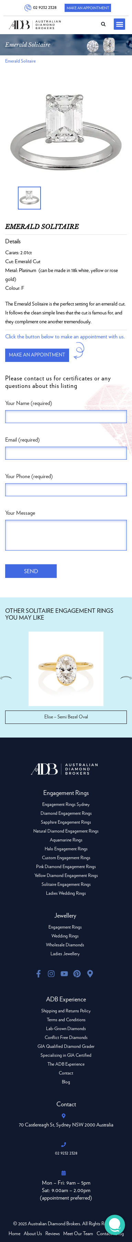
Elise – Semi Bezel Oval (66, 717)
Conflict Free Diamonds (66, 1038)
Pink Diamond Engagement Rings (66, 867)
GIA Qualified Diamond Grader (66, 1046)
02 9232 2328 (45, 7)
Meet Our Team (78, 1233)
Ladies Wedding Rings (66, 893)
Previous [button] (6, 677)
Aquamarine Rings (66, 840)
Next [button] (126, 677)
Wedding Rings (65, 936)
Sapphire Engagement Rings (66, 822)
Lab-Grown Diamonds (66, 1029)
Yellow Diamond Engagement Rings (66, 876)
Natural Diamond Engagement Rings (66, 831)
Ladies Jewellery (65, 954)
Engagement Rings (65, 927)
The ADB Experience (66, 1064)
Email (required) (22, 440)
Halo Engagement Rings (66, 849)
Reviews (52, 1233)
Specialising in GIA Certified (66, 1055)
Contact (66, 1073)
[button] (119, 24)
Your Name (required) (28, 403)
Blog (66, 1082)
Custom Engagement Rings (66, 858)
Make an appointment (37, 355)
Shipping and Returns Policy (66, 1011)
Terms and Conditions (66, 1020)
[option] (66, 135)
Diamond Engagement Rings (66, 813)
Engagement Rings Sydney (66, 804)
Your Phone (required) (29, 476)
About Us (33, 1233)
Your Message (20, 513)
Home (14, 1233)
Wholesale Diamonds (65, 945)
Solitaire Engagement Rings (66, 884)
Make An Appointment (88, 8)
